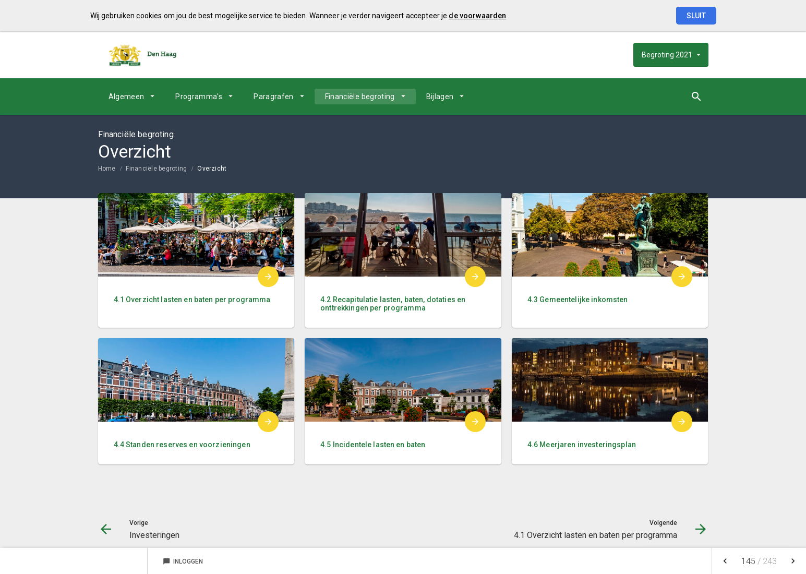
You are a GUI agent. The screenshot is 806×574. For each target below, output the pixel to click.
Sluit (696, 15)
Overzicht (211, 168)
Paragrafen (274, 96)
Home (107, 168)
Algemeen (127, 96)
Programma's (198, 96)
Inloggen (183, 561)
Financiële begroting (360, 96)
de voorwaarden (477, 15)
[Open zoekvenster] (696, 96)
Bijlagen (440, 96)
